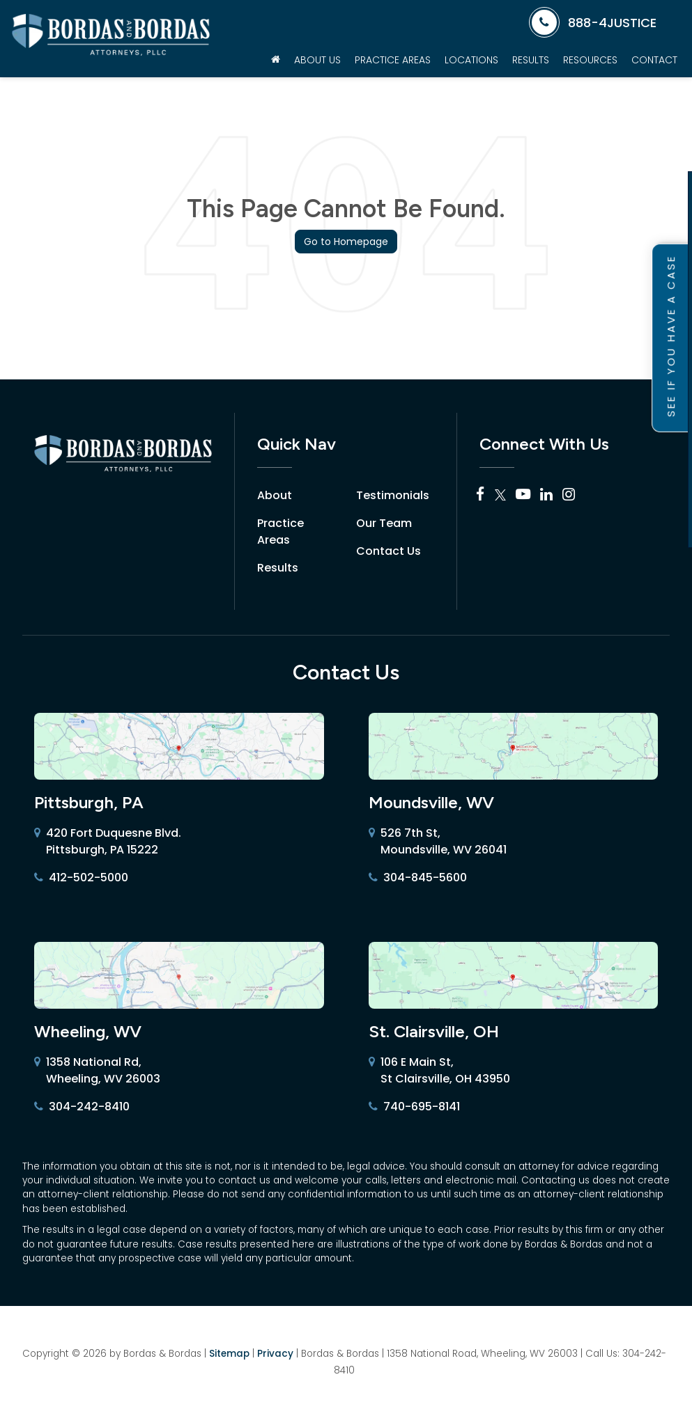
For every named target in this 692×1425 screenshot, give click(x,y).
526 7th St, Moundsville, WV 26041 (438, 841)
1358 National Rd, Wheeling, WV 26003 (97, 1070)
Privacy (275, 1353)
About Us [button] (317, 60)
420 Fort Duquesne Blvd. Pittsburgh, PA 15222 (107, 841)
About (274, 495)
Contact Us (388, 551)
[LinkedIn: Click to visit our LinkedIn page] (546, 495)
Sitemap (229, 1353)
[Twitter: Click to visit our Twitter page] (500, 495)
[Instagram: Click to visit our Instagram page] (568, 495)
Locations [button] (471, 60)
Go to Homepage (346, 242)
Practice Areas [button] (393, 60)
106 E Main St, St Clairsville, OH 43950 (439, 1070)
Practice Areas (280, 531)
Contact (654, 60)
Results (530, 60)
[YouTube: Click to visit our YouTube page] (523, 495)
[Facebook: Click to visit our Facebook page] (480, 495)
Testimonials (392, 495)
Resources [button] (590, 60)
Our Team (384, 523)
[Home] (275, 59)
